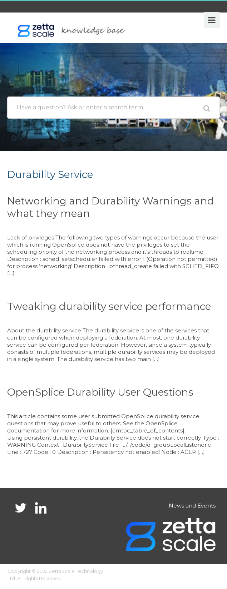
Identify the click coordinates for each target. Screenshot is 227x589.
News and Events (192, 505)
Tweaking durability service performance (109, 306)
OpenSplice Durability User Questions (100, 392)
